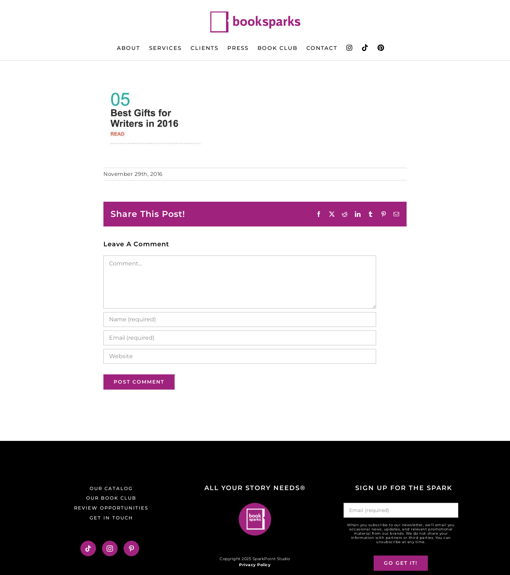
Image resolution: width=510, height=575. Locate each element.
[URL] (239, 356)
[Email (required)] (239, 337)
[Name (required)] (239, 319)
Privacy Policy (255, 564)
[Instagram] (110, 548)
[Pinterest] (132, 548)
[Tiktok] (88, 548)
